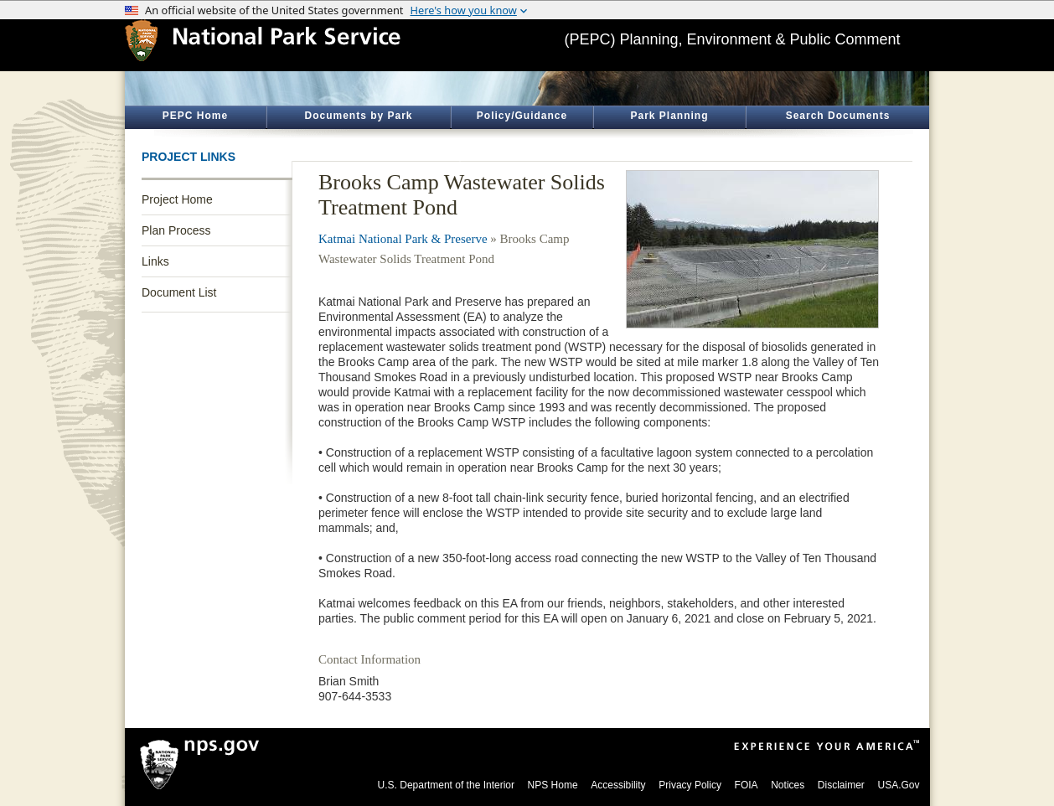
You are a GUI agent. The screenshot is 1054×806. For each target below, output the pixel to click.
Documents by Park (358, 115)
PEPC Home (195, 115)
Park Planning (669, 115)
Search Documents (838, 115)
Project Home (177, 199)
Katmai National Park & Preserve (403, 238)
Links (155, 261)
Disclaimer (841, 785)
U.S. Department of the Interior (446, 785)
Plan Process (176, 230)
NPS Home (553, 785)
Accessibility (618, 785)
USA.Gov (898, 785)
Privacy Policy (690, 785)
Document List (179, 292)
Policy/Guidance (522, 115)
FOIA (746, 785)
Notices (787, 785)
